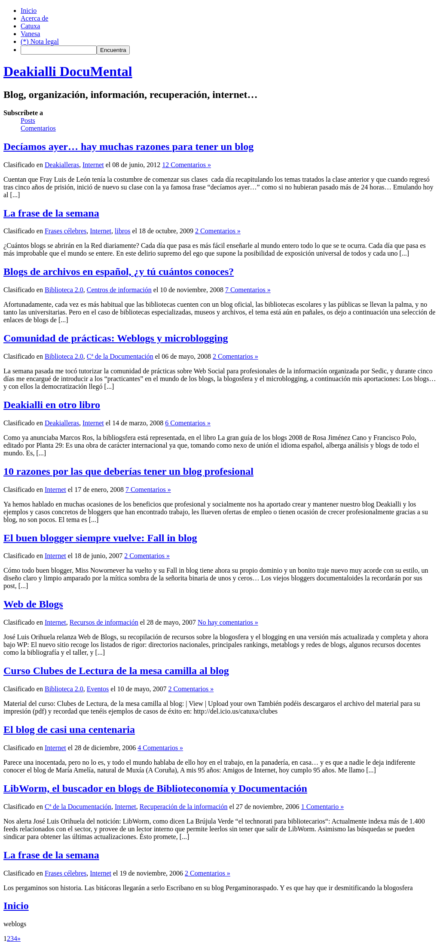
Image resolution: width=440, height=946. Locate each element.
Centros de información (119, 289)
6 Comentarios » (188, 423)
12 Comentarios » (186, 164)
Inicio (29, 10)
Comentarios (38, 128)
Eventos (98, 689)
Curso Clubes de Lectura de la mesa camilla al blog (116, 670)
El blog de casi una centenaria (69, 729)
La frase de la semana (51, 213)
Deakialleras (62, 164)
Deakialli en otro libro (51, 404)
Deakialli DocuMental (67, 71)
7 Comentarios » (248, 289)
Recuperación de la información (184, 806)
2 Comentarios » (218, 231)
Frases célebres (65, 231)
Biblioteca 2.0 (64, 289)
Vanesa (30, 33)
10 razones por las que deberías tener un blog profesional (128, 471)
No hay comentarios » (228, 622)
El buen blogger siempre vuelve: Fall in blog (100, 537)
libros (122, 231)
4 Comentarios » (160, 747)
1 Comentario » (322, 806)
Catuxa (30, 26)
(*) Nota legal (40, 41)
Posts (28, 120)
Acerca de (34, 18)
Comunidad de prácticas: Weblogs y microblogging (115, 338)
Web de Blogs (33, 604)
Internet (93, 164)
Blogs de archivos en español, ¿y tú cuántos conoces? (118, 271)
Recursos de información (104, 622)
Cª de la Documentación (120, 356)
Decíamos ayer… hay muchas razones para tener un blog (128, 146)
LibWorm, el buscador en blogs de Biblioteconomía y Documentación (155, 788)
